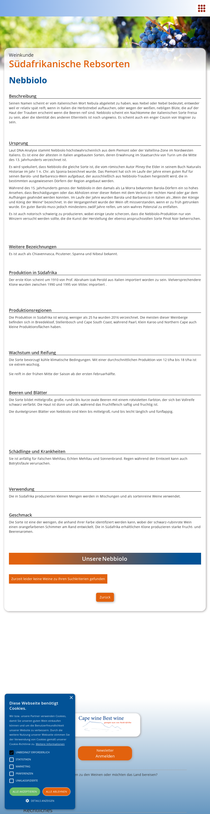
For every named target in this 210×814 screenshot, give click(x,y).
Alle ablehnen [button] (56, 791)
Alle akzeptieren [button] (25, 791)
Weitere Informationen (50, 744)
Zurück (105, 597)
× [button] (71, 698)
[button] (39, 800)
